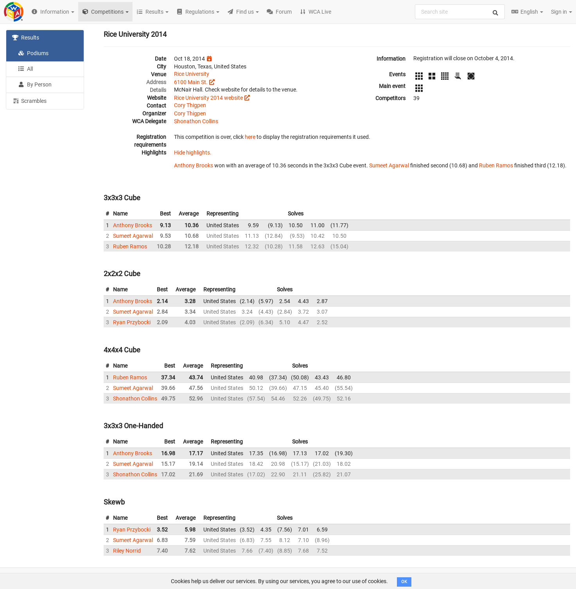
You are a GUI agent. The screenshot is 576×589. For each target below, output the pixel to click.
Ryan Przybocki (132, 322)
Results (25, 37)
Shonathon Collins (196, 121)
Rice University (191, 74)
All (25, 69)
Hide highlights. (193, 152)
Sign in (561, 12)
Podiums (33, 53)
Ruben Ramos (496, 165)
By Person (35, 84)
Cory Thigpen (190, 105)
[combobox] (460, 11)
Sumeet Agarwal (389, 165)
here (250, 137)
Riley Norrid (127, 551)
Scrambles (29, 100)
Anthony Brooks (193, 165)
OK (404, 581)
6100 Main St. (191, 82)
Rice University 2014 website (208, 98)
